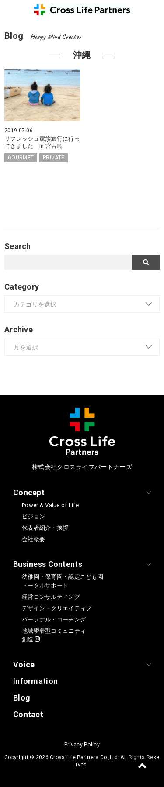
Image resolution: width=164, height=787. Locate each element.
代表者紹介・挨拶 (45, 528)
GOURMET (21, 158)
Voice (24, 664)
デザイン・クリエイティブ (56, 608)
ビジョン (33, 516)
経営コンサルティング (51, 597)
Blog (21, 697)
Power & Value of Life (50, 505)
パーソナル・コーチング (54, 619)
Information (35, 681)
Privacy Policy (82, 744)
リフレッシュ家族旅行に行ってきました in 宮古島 (42, 142)
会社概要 (33, 539)
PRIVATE (53, 158)
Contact (28, 714)
